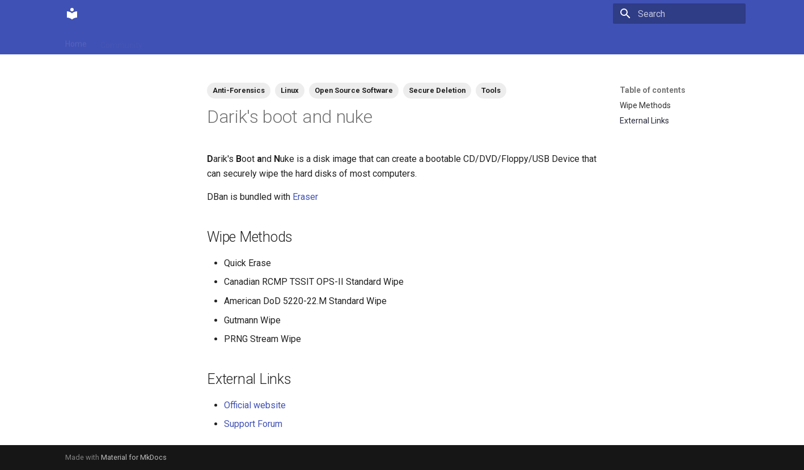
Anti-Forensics (239, 90)
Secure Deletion (437, 90)
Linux (290, 90)
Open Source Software (354, 90)
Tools (491, 90)
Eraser (305, 196)
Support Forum (253, 423)
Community (121, 41)
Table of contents (652, 90)
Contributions (180, 41)
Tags (226, 41)
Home (76, 41)
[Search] (679, 13)
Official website (255, 405)
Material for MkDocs (134, 457)
